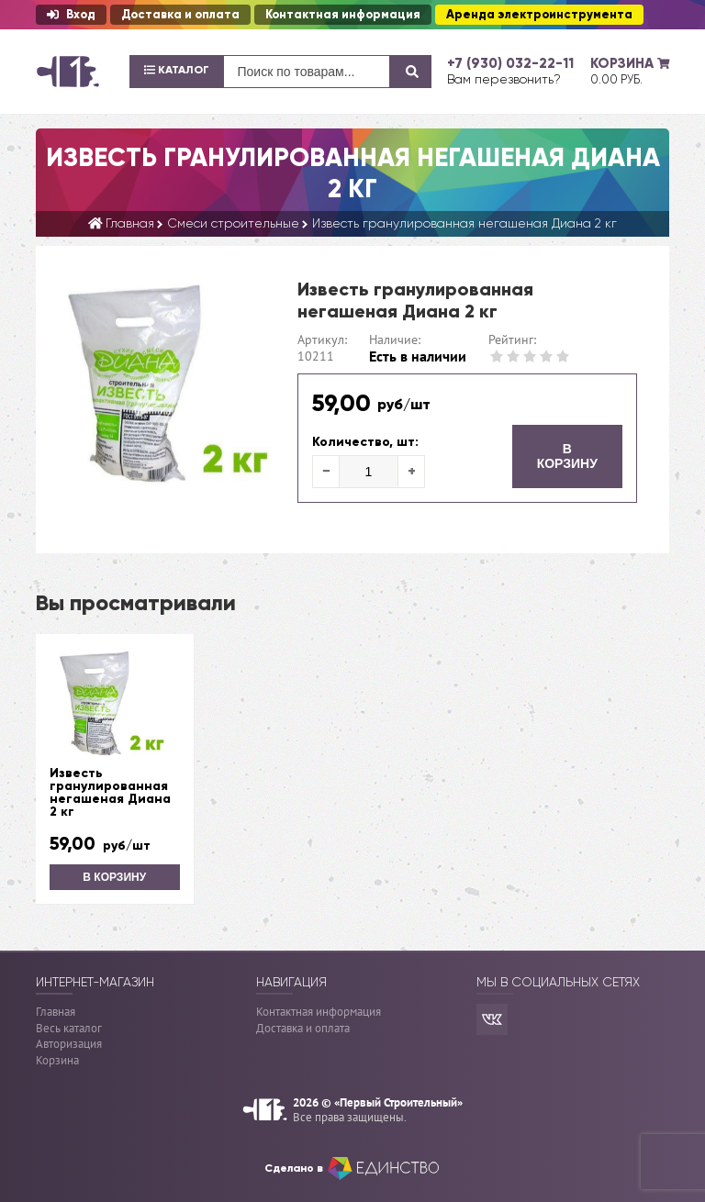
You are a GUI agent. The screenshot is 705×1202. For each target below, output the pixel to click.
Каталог (176, 69)
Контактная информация (342, 14)
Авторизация (69, 1044)
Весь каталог (69, 1028)
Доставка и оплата (180, 14)
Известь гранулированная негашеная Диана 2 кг (110, 792)
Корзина (57, 1060)
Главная (55, 1011)
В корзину (567, 456)
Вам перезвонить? (504, 79)
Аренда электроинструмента (539, 14)
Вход (71, 14)
